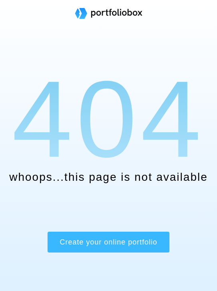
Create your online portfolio (108, 242)
